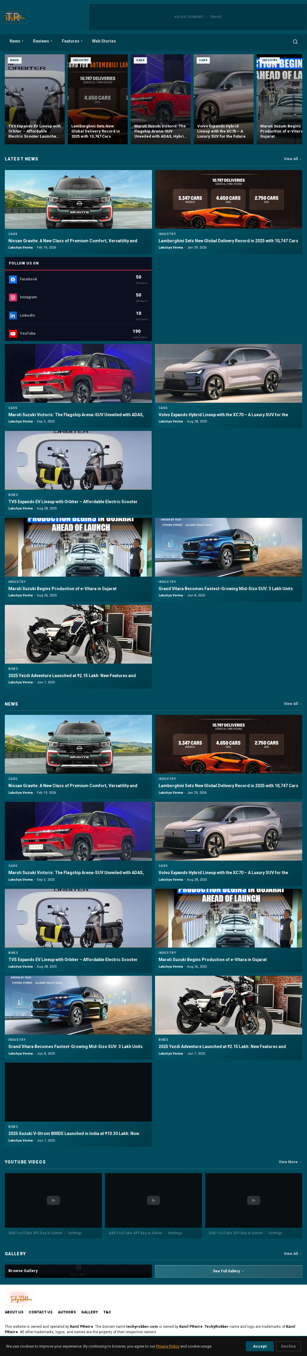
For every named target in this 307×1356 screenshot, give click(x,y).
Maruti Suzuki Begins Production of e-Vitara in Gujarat (62, 588)
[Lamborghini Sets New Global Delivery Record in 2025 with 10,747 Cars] (161, 99)
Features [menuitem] (72, 41)
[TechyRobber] (14, 17)
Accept (260, 1346)
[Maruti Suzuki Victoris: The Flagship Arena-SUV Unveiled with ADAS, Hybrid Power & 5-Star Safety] (224, 99)
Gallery (89, 1312)
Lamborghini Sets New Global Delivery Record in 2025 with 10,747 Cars (228, 240)
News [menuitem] (16, 41)
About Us (14, 1312)
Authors (67, 1312)
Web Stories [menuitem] (104, 41)
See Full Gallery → (228, 1271)
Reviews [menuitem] (42, 41)
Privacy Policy (167, 1346)
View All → (293, 159)
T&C (107, 1312)
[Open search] (295, 41)
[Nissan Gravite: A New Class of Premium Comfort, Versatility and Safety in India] (35, 99)
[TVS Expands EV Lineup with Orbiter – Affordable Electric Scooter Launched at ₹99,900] (98, 99)
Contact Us (40, 1312)
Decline (288, 1346)
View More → (290, 1162)
